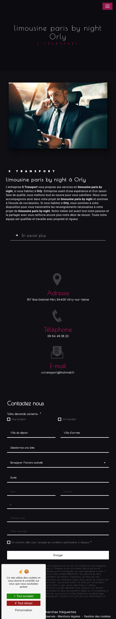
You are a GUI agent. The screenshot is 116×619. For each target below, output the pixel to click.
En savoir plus (30, 235)
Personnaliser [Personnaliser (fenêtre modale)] (23, 610)
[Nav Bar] (107, 6)
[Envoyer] (58, 555)
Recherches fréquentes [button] (58, 612)
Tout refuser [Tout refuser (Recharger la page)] (24, 603)
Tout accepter (23, 596)
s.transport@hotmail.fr (57, 367)
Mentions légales (69, 616)
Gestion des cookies (97, 616)
